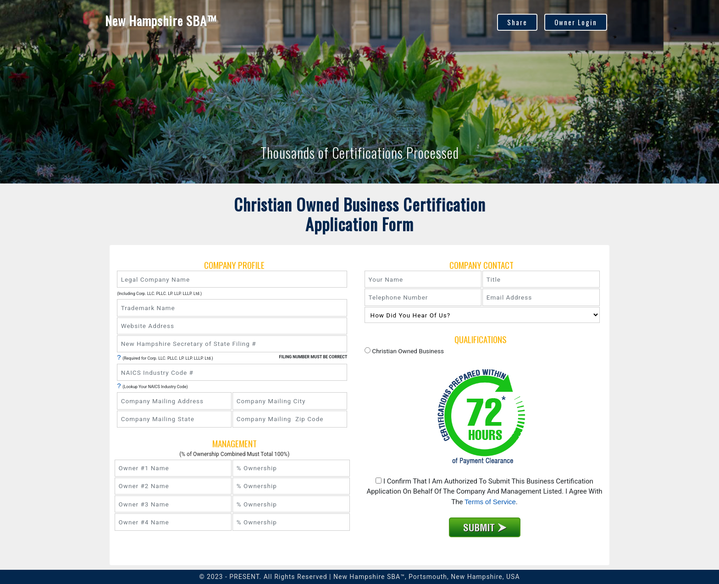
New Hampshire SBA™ (161, 20)
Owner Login (575, 22)
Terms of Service (490, 502)
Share (517, 22)
